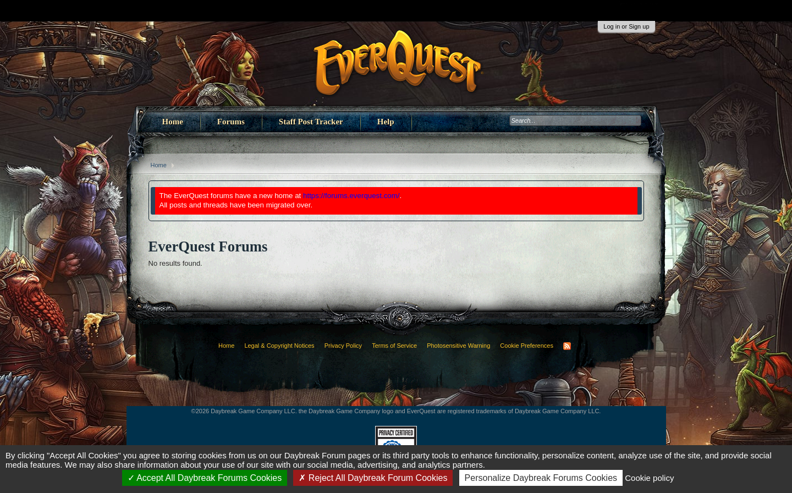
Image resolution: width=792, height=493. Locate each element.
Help (385, 121)
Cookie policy (649, 478)
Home (172, 121)
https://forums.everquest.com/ (351, 195)
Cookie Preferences (526, 345)
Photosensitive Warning (458, 345)
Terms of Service (394, 345)
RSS (567, 346)
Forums (231, 121)
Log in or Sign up (626, 26)
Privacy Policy (343, 345)
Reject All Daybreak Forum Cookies (373, 478)
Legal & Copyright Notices (279, 345)
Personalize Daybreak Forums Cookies (541, 478)
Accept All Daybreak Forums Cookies (205, 478)
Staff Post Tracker (311, 121)
